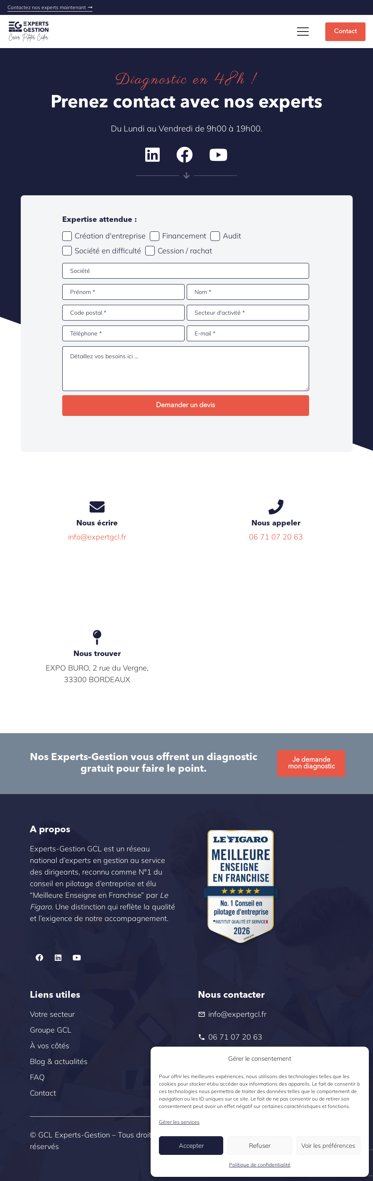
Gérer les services (179, 1122)
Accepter (191, 1145)
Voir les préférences (328, 1145)
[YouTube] (218, 155)
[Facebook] (184, 155)
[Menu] (303, 31)
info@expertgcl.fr (97, 537)
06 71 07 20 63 (276, 537)
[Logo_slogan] (28, 31)
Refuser (260, 1145)
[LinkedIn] (152, 155)
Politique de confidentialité (259, 1165)
